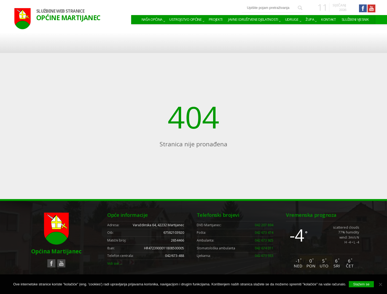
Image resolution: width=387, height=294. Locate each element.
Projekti (216, 19)
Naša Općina (152, 19)
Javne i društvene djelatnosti (253, 19)
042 (264, 225)
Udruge (292, 19)
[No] (380, 284)
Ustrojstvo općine (185, 19)
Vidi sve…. (114, 263)
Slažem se (361, 284)
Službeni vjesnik (355, 19)
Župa (310, 19)
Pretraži (300, 8)
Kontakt (328, 19)
